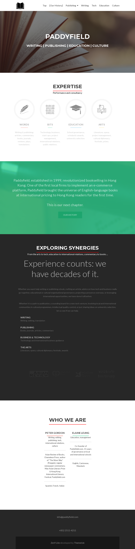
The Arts (31, 347)
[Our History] (56, 5)
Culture (115, 5)
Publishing (71, 5)
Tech (94, 5)
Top (45, 5)
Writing (85, 5)
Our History (75, 215)
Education (104, 5)
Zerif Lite (55, 542)
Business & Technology (40, 337)
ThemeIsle (79, 542)
